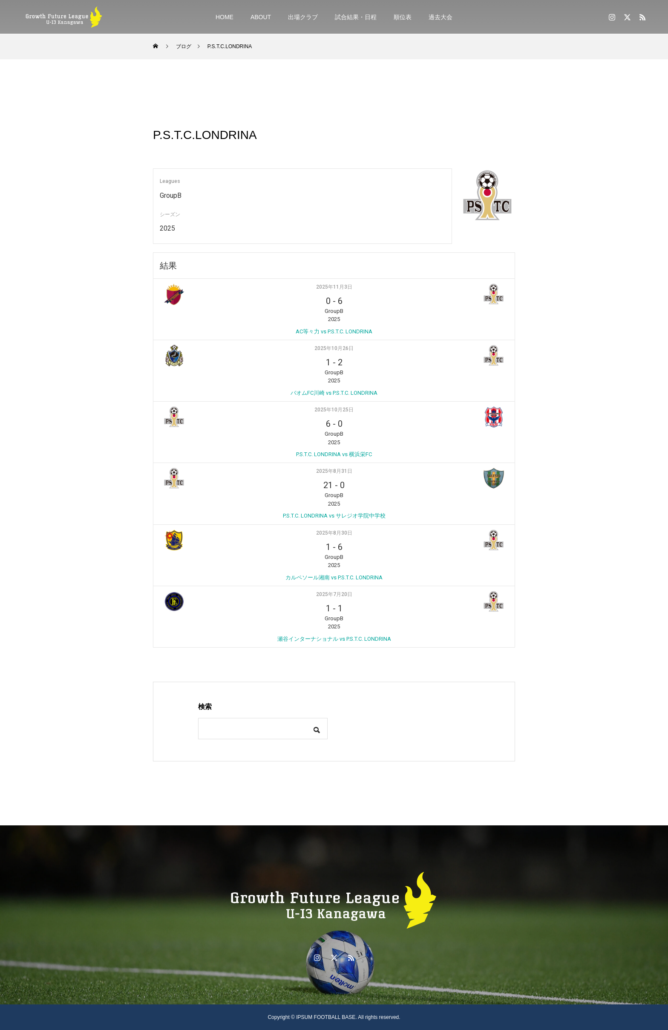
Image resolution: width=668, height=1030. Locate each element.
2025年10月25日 (334, 410)
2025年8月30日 (334, 533)
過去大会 (440, 17)
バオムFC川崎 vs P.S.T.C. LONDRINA (334, 393)
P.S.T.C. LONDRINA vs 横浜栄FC (334, 454)
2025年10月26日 (334, 348)
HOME (224, 17)
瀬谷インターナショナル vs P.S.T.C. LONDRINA (334, 639)
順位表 (403, 17)
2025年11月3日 (334, 287)
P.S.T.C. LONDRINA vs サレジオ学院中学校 (334, 515)
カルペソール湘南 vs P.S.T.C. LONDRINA (334, 577)
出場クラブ (303, 17)
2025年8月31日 (334, 471)
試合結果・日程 (356, 17)
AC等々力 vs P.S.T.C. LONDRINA (334, 331)
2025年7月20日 (334, 594)
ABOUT (260, 17)
